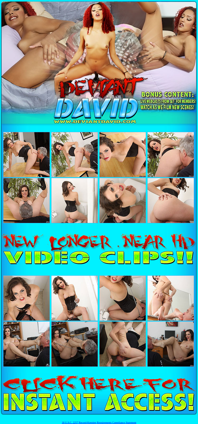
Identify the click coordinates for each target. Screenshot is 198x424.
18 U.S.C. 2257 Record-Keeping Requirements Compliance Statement (99, 422)
